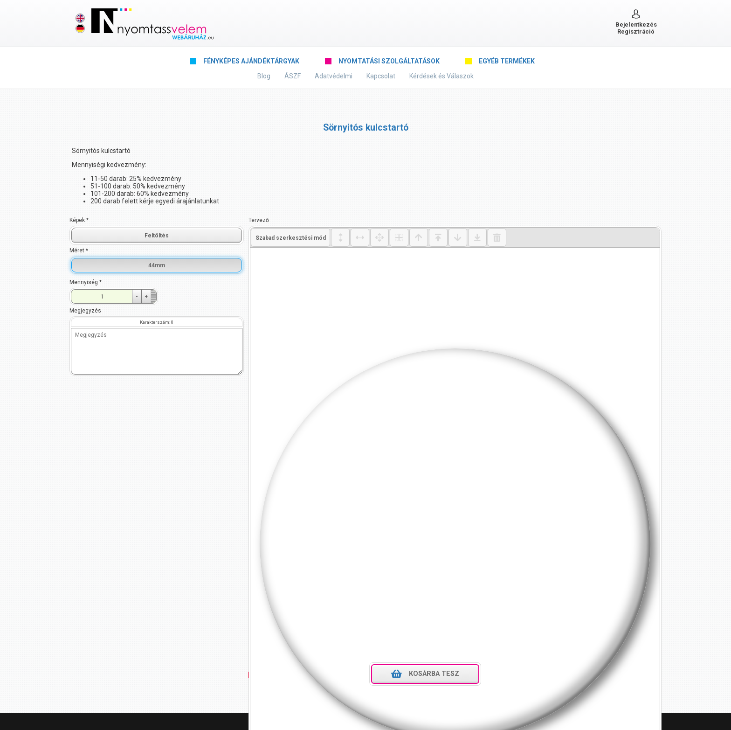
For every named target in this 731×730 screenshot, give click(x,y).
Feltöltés (157, 235)
